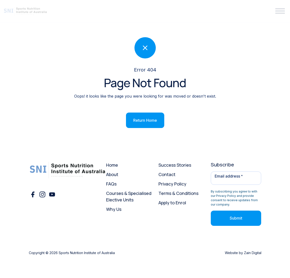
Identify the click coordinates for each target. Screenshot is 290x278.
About (112, 174)
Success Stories (174, 165)
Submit (236, 218)
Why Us (113, 209)
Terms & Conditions (178, 193)
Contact (166, 174)
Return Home (145, 120)
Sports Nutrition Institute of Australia (87, 253)
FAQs (111, 184)
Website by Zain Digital (243, 253)
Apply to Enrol (172, 203)
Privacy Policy (172, 184)
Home (112, 165)
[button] (280, 11)
